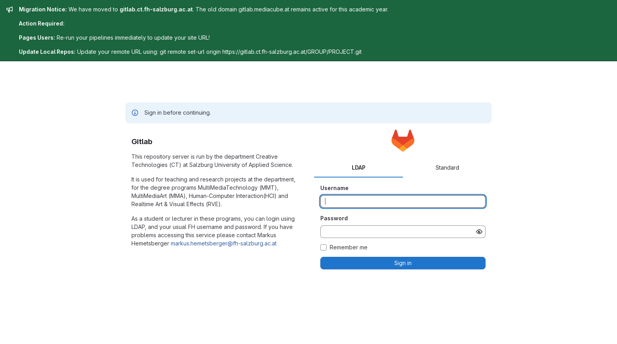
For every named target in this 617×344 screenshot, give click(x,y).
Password (334, 218)
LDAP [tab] (359, 167)
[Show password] (479, 231)
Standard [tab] (447, 167)
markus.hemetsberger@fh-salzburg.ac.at (224, 243)
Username (334, 188)
